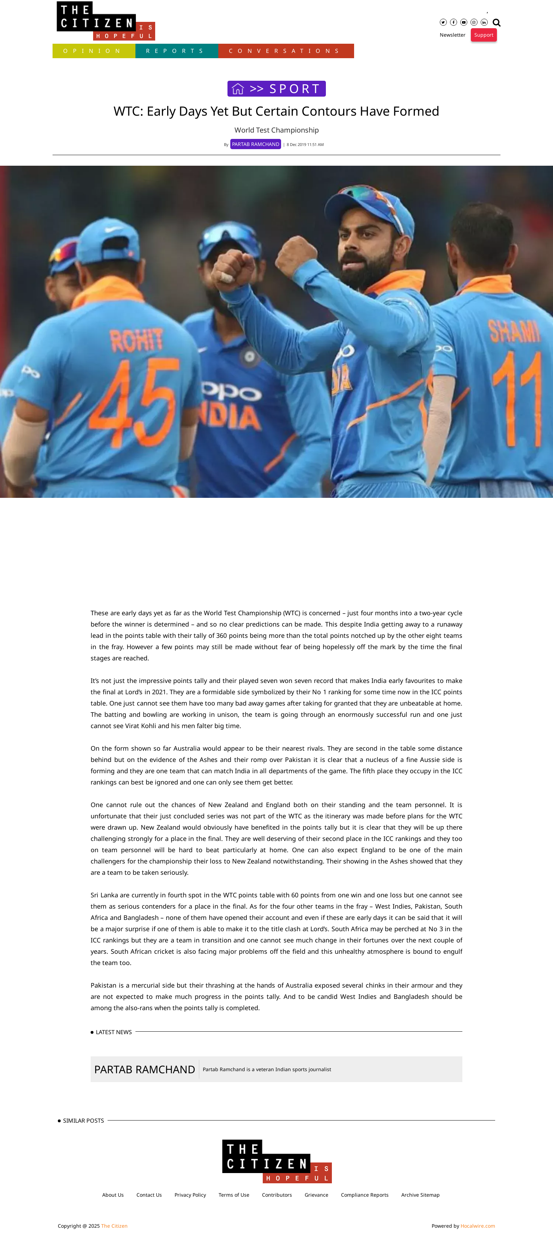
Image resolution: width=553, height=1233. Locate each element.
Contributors (277, 1194)
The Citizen (114, 1225)
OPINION (94, 51)
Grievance (316, 1194)
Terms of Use (234, 1194)
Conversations (286, 51)
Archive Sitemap (420, 1194)
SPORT (295, 88)
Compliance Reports (365, 1194)
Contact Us (149, 1194)
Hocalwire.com (478, 1225)
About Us (113, 1194)
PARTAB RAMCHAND (144, 1069)
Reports (177, 51)
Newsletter (453, 34)
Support (483, 34)
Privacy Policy (190, 1194)
